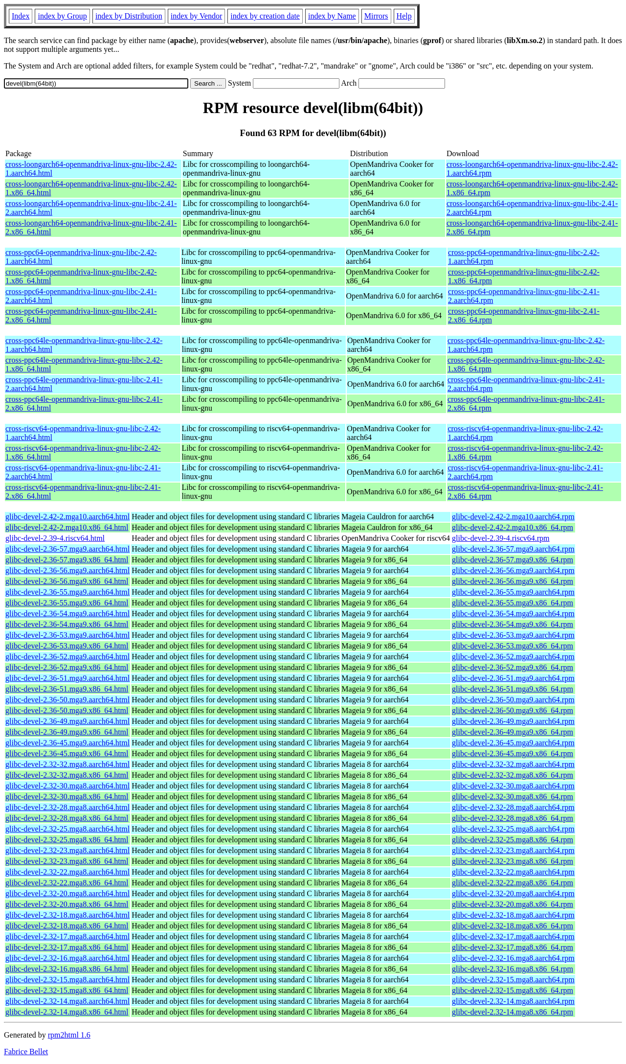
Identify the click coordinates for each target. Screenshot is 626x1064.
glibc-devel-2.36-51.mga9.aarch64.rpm (513, 678)
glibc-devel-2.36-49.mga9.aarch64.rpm (513, 721)
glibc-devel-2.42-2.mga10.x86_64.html (67, 527)
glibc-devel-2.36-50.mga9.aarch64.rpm (513, 699)
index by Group (62, 16)
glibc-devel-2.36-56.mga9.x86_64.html (67, 581)
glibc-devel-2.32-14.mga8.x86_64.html (67, 1012)
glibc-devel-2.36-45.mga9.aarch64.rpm (513, 743)
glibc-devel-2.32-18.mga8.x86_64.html (67, 926)
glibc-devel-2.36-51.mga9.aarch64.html (67, 678)
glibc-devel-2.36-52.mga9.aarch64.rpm (513, 656)
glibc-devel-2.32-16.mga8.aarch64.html (67, 958)
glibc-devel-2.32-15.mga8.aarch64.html (67, 979)
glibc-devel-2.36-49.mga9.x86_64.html (67, 732)
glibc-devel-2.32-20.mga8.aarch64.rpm (513, 893)
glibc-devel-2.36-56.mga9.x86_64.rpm (512, 581)
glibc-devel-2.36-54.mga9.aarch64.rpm (513, 613)
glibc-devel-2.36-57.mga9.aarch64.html (67, 549)
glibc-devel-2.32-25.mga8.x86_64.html (67, 839)
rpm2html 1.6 (69, 1035)
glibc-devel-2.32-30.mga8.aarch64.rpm (513, 786)
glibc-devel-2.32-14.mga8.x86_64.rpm (512, 1012)
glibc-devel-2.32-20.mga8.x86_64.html (67, 904)
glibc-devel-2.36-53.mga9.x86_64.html (67, 646)
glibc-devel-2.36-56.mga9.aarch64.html (67, 570)
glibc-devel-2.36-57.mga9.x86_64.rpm (512, 559)
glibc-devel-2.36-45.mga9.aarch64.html (67, 743)
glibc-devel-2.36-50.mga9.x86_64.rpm (512, 710)
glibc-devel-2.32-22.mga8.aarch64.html (67, 872)
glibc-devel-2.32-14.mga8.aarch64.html (67, 1001)
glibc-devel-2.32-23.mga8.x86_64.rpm (512, 861)
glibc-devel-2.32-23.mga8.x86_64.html (67, 861)
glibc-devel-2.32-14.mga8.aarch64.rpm (513, 1001)
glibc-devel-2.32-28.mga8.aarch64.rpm (513, 807)
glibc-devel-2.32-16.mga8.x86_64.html (67, 969)
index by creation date (265, 16)
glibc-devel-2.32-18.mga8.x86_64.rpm (512, 926)
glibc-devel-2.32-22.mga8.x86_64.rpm (512, 883)
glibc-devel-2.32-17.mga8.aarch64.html (67, 936)
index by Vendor (196, 16)
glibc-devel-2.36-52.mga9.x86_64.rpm (512, 667)
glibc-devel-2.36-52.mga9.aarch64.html (67, 656)
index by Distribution (128, 16)
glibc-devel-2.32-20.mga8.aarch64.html (67, 893)
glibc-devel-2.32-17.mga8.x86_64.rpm (512, 947)
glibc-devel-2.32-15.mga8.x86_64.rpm (512, 990)
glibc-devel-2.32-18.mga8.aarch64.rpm (513, 915)
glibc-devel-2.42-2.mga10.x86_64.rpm (512, 527)
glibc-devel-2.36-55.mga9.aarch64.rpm (513, 592)
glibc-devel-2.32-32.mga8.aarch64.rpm (513, 764)
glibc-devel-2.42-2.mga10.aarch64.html (67, 516)
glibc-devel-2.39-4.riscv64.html (55, 538)
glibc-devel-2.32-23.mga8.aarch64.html (67, 850)
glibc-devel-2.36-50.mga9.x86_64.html (67, 710)
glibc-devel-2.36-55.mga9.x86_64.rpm (512, 603)
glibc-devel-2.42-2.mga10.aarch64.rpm (513, 516)
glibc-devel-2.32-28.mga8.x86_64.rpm (512, 818)
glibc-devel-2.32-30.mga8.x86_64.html (67, 796)
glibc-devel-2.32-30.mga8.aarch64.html (67, 786)
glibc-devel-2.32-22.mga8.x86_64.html (67, 883)
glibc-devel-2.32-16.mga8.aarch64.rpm (513, 958)
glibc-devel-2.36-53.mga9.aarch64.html (67, 635)
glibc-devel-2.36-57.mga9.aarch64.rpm (513, 549)
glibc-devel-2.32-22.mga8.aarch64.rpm (513, 872)
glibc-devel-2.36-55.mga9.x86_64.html (67, 603)
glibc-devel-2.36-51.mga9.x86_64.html (67, 689)
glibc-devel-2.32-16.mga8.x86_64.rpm (512, 969)
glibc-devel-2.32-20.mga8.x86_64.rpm (512, 904)
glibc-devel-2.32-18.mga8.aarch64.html (67, 915)
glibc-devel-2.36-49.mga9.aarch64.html (67, 721)
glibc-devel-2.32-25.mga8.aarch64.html (67, 829)
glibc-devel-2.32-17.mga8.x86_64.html (67, 947)
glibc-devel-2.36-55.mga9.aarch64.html (67, 592)
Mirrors (376, 16)
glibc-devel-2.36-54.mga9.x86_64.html (67, 624)
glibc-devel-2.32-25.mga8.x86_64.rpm (512, 839)
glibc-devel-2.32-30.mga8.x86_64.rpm (512, 796)
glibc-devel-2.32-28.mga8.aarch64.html (67, 807)
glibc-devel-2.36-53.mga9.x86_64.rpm (512, 646)
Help (404, 16)
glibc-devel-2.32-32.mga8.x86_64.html (67, 775)
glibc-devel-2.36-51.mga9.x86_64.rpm (512, 689)
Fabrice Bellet (26, 1051)
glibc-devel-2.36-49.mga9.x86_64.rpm (512, 732)
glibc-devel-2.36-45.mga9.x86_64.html (67, 753)
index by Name (332, 16)
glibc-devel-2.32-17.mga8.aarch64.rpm (513, 936)
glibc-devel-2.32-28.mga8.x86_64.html (67, 818)
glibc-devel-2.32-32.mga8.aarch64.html (67, 764)
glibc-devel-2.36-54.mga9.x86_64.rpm (512, 624)
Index (20, 16)
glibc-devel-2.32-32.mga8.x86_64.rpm (512, 775)
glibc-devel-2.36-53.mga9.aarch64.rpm (513, 635)
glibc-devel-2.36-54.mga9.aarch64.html (67, 613)
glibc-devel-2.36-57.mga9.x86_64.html (67, 559)
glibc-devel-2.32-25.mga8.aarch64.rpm (513, 829)
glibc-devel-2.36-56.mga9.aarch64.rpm (513, 570)
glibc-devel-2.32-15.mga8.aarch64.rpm (513, 979)
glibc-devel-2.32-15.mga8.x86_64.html (67, 990)
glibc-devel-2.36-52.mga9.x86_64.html (67, 667)
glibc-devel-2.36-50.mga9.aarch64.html (67, 699)
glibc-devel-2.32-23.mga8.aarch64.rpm (513, 850)
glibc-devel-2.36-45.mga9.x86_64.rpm (512, 753)
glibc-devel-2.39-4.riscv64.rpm (501, 538)
